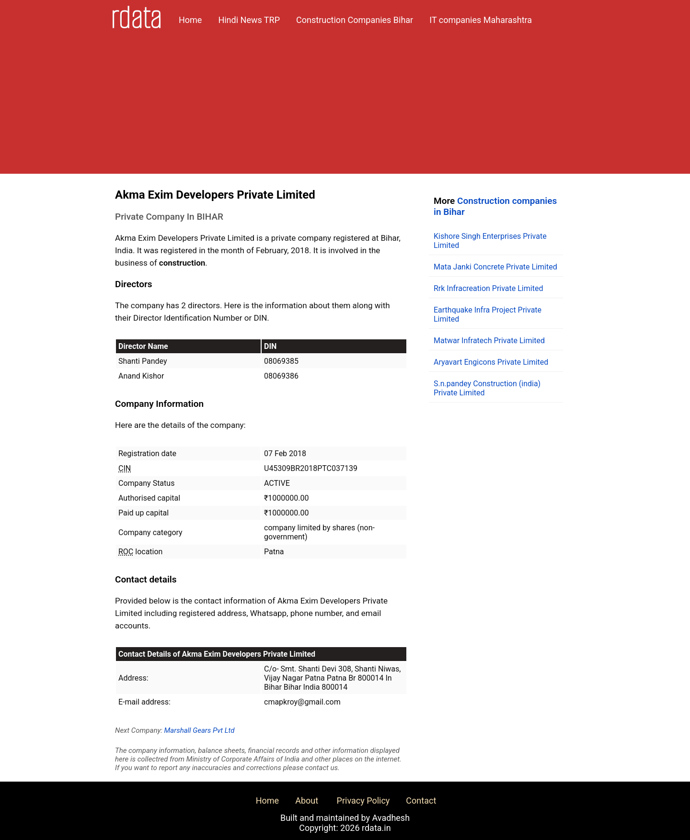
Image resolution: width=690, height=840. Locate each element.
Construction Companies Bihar (354, 20)
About (306, 800)
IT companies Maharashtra (480, 20)
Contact (421, 800)
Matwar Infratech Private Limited (489, 340)
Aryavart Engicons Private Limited (491, 362)
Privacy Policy (363, 800)
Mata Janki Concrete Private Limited (495, 266)
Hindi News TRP (249, 20)
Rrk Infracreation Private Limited (488, 288)
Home (190, 20)
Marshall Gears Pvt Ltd (199, 730)
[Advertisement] (345, 107)
